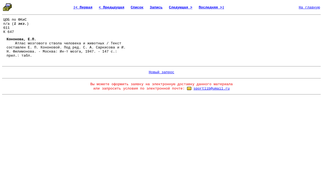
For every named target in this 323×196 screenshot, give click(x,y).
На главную (309, 7)
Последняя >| (211, 7)
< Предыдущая (111, 7)
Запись (156, 7)
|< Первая (82, 7)
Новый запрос (161, 72)
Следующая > (180, 7)
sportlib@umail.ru (212, 89)
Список (137, 7)
